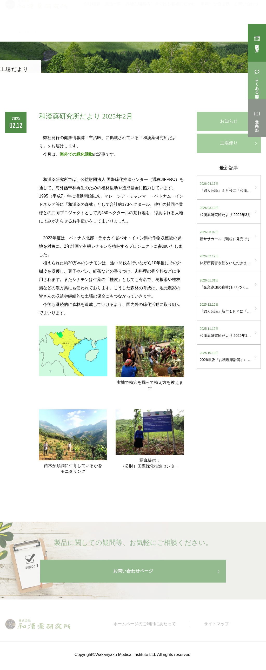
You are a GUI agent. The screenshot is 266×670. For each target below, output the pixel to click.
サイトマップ (217, 628)
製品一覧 (112, 11)
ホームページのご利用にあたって (149, 628)
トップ (10, 33)
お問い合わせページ (133, 575)
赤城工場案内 (137, 11)
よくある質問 (257, 83)
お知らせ (229, 121)
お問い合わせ (246, 11)
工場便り (229, 144)
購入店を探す (257, 46)
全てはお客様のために (175, 11)
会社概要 (92, 11)
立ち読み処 (257, 121)
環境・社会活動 (215, 11)
